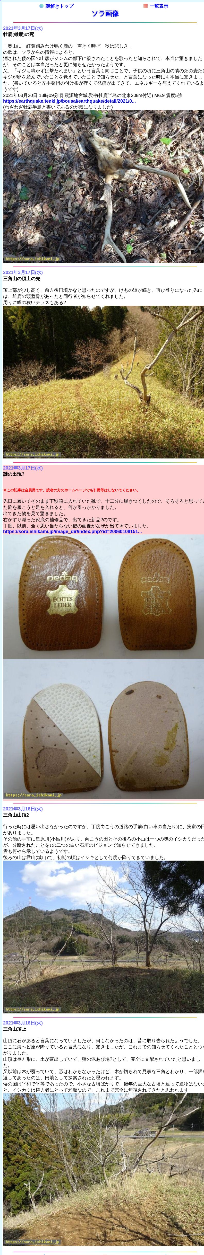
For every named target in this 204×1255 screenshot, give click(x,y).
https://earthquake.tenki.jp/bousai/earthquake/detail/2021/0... (69, 101)
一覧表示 (155, 6)
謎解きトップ (56, 6)
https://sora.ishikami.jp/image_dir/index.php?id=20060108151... (72, 531)
